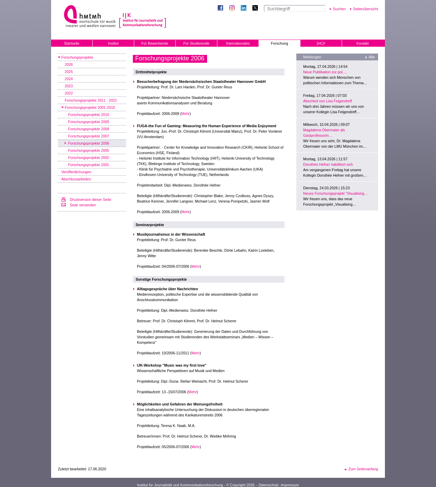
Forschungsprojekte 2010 (88, 115)
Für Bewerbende (154, 43)
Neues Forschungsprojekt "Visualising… (335, 193)
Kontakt (362, 43)
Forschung (279, 43)
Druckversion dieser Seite (90, 199)
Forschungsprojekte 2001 (88, 165)
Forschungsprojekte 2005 (88, 150)
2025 (69, 72)
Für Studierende (196, 43)
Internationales (238, 43)
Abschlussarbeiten (76, 179)
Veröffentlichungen (76, 172)
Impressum (290, 485)
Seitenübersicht (365, 9)
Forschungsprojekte (77, 57)
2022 (69, 93)
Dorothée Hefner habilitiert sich (328, 164)
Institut (113, 43)
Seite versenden (83, 205)
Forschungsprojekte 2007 (88, 136)
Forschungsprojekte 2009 (88, 122)
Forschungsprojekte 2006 (88, 143)
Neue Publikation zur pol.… (325, 72)
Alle (372, 57)
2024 (69, 79)
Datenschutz (269, 485)
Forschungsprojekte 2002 (88, 158)
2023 (69, 86)
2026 (69, 64)
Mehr (185, 114)
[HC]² (321, 43)
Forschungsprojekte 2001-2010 (90, 107)
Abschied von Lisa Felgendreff (327, 101)
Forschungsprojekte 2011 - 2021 (91, 100)
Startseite (71, 43)
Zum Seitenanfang (363, 469)
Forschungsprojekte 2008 (88, 129)
